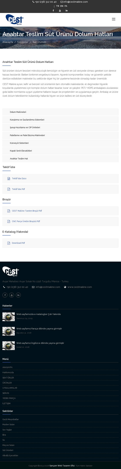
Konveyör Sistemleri (19, 143)
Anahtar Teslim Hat (19, 159)
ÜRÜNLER (7, 383)
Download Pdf (16, 243)
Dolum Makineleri (18, 112)
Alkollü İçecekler (10, 455)
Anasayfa (7, 42)
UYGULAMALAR (9, 388)
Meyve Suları (8, 445)
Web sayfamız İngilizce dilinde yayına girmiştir (40, 343)
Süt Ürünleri (7, 450)
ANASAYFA (7, 367)
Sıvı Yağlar (7, 430)
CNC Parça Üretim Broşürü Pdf (24, 221)
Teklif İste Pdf (16, 189)
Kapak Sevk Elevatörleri (21, 151)
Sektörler (22, 42)
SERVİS (5, 393)
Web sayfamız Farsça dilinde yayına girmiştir (39, 328)
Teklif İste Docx (17, 178)
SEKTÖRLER (8, 378)
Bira (4, 435)
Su (3, 440)
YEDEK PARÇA (9, 398)
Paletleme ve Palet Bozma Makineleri (27, 135)
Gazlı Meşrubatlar (10, 419)
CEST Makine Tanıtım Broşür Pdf (25, 211)
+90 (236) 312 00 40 (45, 1)
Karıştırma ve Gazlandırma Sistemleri (27, 120)
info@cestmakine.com (74, 1)
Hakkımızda (8, 372)
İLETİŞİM (6, 403)
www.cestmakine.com (80, 287)
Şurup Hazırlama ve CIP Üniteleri (25, 127)
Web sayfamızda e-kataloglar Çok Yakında (38, 314)
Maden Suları (8, 424)
